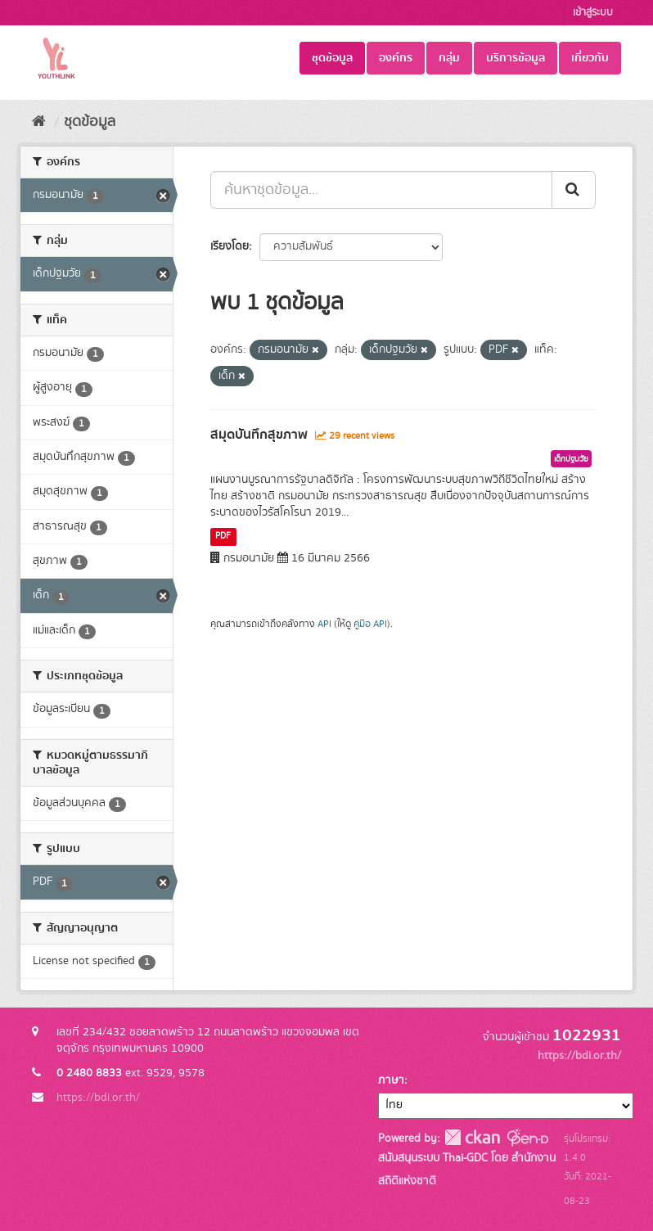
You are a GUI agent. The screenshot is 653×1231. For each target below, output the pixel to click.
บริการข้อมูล (515, 58)
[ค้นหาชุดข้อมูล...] (381, 190)
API (324, 624)
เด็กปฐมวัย (571, 459)
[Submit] (574, 190)
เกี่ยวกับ (590, 58)
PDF (223, 536)
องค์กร (395, 58)
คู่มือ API (370, 624)
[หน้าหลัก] (39, 122)
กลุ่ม (449, 58)
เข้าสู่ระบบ (593, 12)
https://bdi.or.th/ (98, 1097)
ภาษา (391, 1080)
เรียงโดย (229, 246)
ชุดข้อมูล (332, 58)
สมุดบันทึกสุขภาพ (259, 434)
